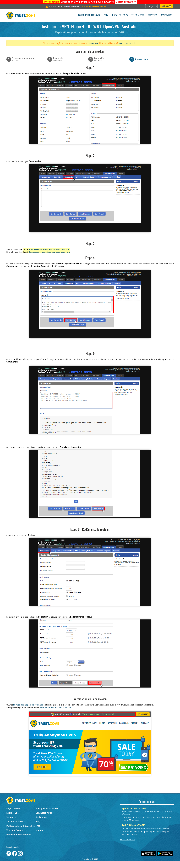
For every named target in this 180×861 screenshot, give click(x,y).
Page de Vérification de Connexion (56, 707)
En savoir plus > (127, 839)
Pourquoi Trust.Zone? (89, 15)
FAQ (38, 825)
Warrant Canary (14, 830)
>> (126, 1)
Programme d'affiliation (18, 834)
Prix (106, 15)
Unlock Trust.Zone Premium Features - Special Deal (145, 828)
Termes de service (15, 821)
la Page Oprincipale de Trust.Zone (29, 704)
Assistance (166, 15)
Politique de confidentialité (20, 825)
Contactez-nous (44, 812)
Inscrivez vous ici (127, 43)
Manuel (39, 830)
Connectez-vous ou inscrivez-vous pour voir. (49, 249)
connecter (93, 43)
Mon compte (166, 6)
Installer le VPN (120, 15)
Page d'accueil (13, 808)
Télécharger (138, 15)
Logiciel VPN (12, 812)
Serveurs (152, 15)
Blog (38, 821)
